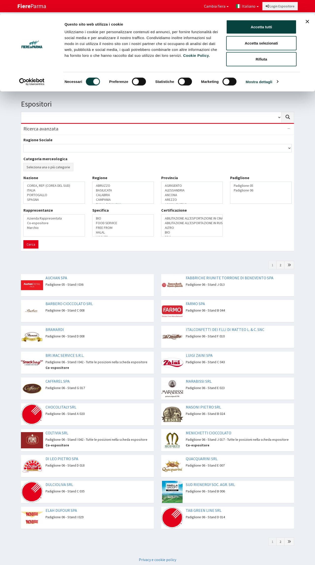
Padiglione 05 (260, 185)
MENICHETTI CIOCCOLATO (208, 432)
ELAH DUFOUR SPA (61, 510)
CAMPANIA (123, 199)
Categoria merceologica (45, 158)
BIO (123, 218)
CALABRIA (123, 195)
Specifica (100, 210)
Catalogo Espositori (188, 84)
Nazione (30, 177)
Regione (99, 177)
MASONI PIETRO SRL (203, 407)
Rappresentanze (38, 210)
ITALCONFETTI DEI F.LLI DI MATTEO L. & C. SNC (225, 329)
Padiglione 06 (260, 190)
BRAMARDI (55, 329)
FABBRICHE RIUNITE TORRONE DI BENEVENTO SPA (229, 277)
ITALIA (54, 190)
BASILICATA (123, 190)
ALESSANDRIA (192, 190)
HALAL (123, 232)
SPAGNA (54, 199)
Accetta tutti (261, 13)
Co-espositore (54, 223)
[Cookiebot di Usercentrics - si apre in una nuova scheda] (31, 68)
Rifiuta (261, 45)
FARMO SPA (195, 303)
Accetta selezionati (261, 29)
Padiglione (239, 177)
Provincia (169, 177)
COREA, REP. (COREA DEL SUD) (54, 185)
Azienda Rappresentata (54, 218)
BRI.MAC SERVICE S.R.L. (65, 355)
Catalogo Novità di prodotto (236, 84)
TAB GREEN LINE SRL (203, 510)
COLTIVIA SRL (57, 432)
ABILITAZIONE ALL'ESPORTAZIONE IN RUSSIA (192, 223)
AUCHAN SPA (56, 277)
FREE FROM (123, 227)
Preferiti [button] (278, 84)
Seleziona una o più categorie (48, 167)
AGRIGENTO (192, 185)
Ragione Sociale (37, 139)
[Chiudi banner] (307, 7)
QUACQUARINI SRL (202, 458)
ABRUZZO (123, 185)
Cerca (31, 244)
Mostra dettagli (259, 68)
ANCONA (192, 195)
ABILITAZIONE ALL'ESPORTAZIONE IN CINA (192, 218)
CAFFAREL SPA (58, 381)
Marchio (54, 227)
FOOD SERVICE (123, 223)
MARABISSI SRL (199, 381)
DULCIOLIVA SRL (59, 484)
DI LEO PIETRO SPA (62, 458)
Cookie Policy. (196, 41)
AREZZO (192, 199)
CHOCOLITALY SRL (61, 407)
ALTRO (192, 227)
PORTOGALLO (54, 195)
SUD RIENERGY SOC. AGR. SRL (210, 484)
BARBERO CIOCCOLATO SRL (69, 303)
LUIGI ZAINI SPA (199, 355)
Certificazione (174, 210)
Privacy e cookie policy (157, 559)
